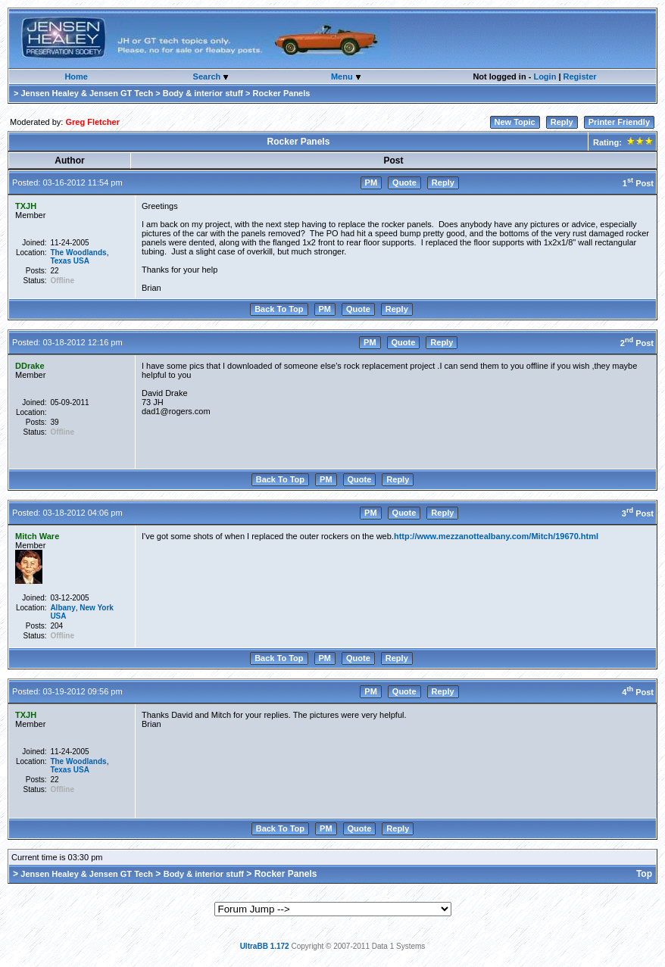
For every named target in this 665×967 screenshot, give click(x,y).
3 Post (638, 513)
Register (580, 76)
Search (208, 76)
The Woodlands (78, 252)
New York (97, 608)
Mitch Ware (37, 536)
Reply (562, 121)
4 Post (638, 692)
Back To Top (278, 308)
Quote (404, 182)
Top (644, 874)
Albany (62, 608)
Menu (343, 76)
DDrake (30, 365)
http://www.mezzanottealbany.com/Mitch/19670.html (496, 536)
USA (81, 261)
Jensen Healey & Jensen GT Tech (86, 93)
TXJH (25, 206)
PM (371, 182)
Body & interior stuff (203, 93)
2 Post (637, 343)
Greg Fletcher (92, 121)
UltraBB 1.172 (264, 946)
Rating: (622, 142)
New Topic (515, 121)
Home (76, 76)
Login (544, 76)
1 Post (638, 183)
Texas (60, 261)
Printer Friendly (619, 121)
